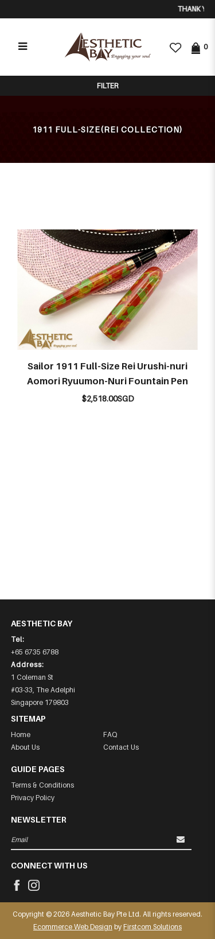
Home (20, 734)
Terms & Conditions (42, 785)
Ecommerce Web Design (72, 926)
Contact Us (121, 747)
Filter (107, 85)
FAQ (110, 734)
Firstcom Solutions (152, 926)
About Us (25, 747)
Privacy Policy (32, 797)
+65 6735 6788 (34, 652)
